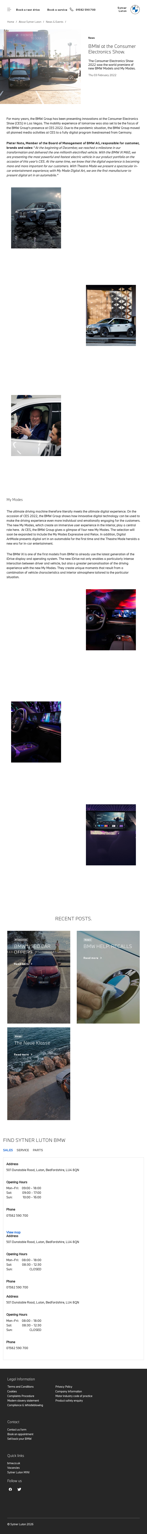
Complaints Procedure (20, 1396)
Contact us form (16, 1429)
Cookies (12, 1391)
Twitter (19, 1489)
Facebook (10, 1489)
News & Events (54, 21)
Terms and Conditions (20, 1386)
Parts (38, 1150)
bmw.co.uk (13, 1463)
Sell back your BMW (19, 1438)
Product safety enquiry (69, 1400)
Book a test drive (28, 9)
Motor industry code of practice (73, 1396)
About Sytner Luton (30, 21)
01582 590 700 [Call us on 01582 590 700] (86, 9)
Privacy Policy (63, 1386)
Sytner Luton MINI (18, 1472)
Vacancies (13, 1468)
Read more (21, 964)
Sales (8, 1150)
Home (10, 21)
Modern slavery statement (23, 1400)
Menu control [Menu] (9, 9)
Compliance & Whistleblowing (25, 1405)
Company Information (68, 1391)
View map (13, 1232)
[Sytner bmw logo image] (129, 9)
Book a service (57, 9)
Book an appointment (20, 1434)
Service (23, 1150)
